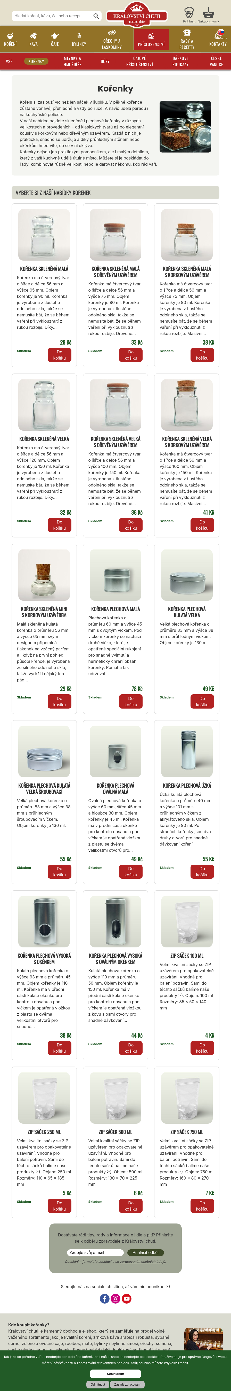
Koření (10, 44)
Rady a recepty (187, 44)
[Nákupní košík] (208, 16)
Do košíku (59, 355)
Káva (33, 44)
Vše (9, 61)
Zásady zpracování (127, 1384)
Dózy (105, 61)
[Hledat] (96, 16)
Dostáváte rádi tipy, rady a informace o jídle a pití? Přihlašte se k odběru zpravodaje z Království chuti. (115, 1238)
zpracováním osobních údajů (142, 1262)
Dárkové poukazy (180, 61)
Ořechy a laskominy (112, 44)
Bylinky (79, 44)
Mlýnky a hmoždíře (72, 61)
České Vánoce (216, 61)
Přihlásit (189, 21)
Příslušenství (151, 44)
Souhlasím (115, 1374)
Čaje (55, 44)
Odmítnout (97, 1384)
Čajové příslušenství (139, 61)
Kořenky (36, 61)
